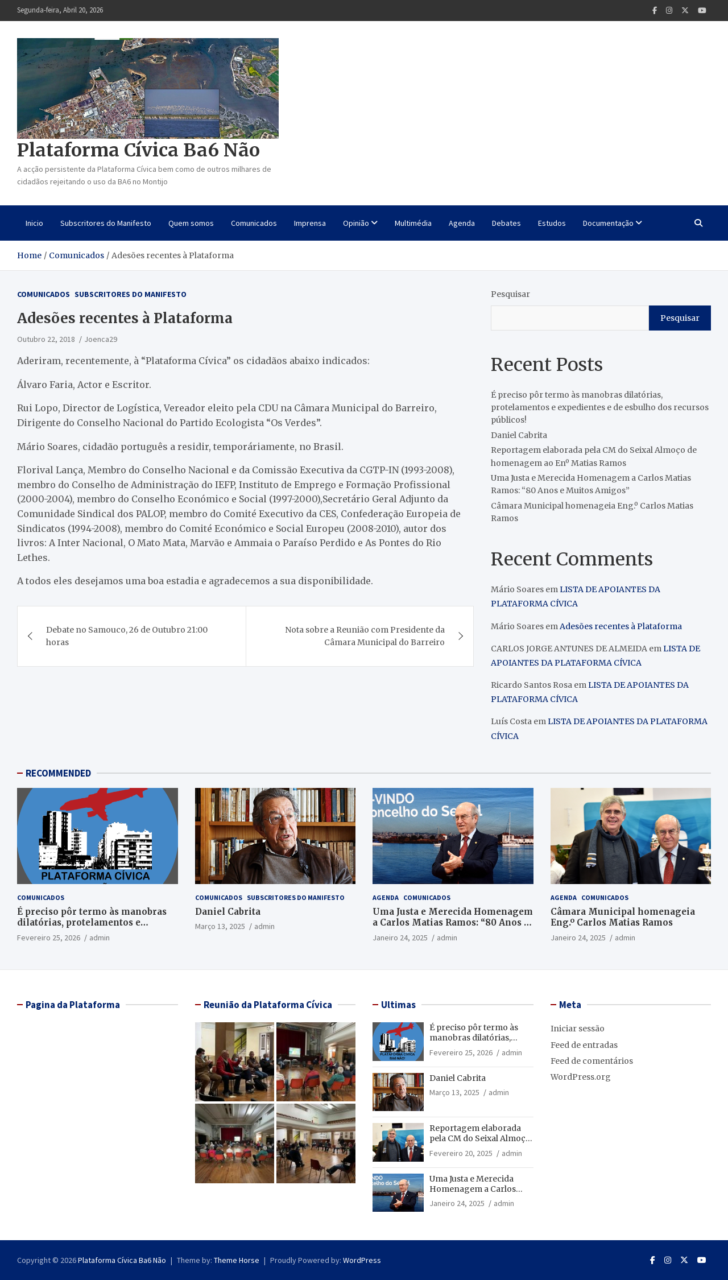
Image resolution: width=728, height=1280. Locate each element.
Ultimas (398, 1004)
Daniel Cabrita (519, 435)
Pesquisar (510, 294)
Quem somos (191, 223)
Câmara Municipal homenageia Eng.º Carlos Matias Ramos (623, 917)
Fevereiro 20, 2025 (461, 1153)
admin (99, 937)
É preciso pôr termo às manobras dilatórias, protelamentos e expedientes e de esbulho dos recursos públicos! (600, 408)
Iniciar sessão (578, 1028)
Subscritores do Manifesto (105, 223)
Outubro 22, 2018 (46, 339)
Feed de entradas (584, 1045)
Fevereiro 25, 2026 (48, 937)
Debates (506, 223)
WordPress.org (581, 1077)
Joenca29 (100, 339)
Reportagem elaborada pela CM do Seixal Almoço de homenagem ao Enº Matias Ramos (480, 1144)
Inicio (34, 223)
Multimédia (413, 223)
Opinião (356, 223)
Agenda (462, 223)
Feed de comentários (592, 1061)
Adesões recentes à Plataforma (621, 626)
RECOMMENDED (58, 773)
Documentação (608, 223)
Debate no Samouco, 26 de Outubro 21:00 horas (127, 636)
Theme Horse (236, 1260)
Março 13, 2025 (220, 926)
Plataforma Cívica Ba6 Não (138, 150)
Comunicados (254, 223)
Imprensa (310, 223)
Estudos (552, 223)
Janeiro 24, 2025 (400, 937)
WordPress (362, 1260)
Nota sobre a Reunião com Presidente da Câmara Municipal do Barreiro (365, 636)
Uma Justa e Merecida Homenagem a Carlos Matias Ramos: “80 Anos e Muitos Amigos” (453, 922)
